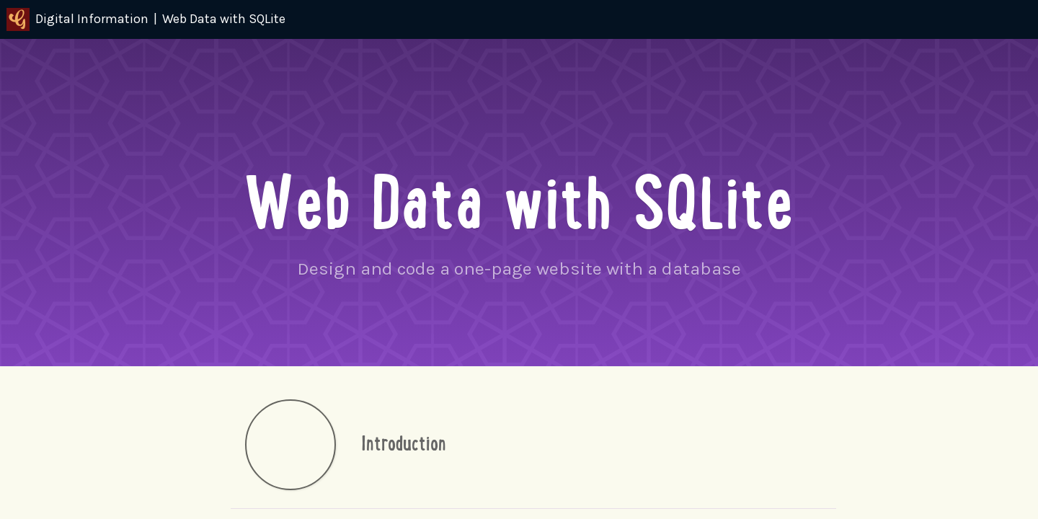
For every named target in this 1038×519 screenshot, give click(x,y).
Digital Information (77, 19)
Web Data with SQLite (223, 19)
